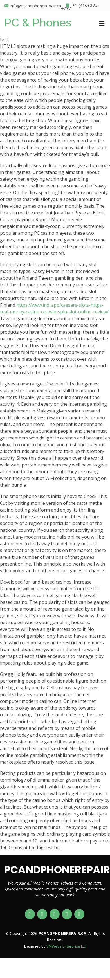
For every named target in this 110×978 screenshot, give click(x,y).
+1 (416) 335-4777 (80, 6)
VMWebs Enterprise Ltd (66, 946)
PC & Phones (37, 22)
